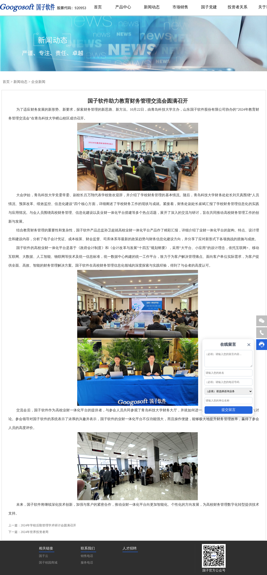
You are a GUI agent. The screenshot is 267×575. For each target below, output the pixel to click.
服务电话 (87, 562)
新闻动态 (20, 82)
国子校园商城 (48, 562)
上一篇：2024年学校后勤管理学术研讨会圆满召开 (42, 525)
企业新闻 (38, 82)
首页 (6, 82)
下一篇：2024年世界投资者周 (28, 532)
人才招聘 (130, 548)
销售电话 (87, 556)
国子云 (43, 556)
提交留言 (228, 410)
